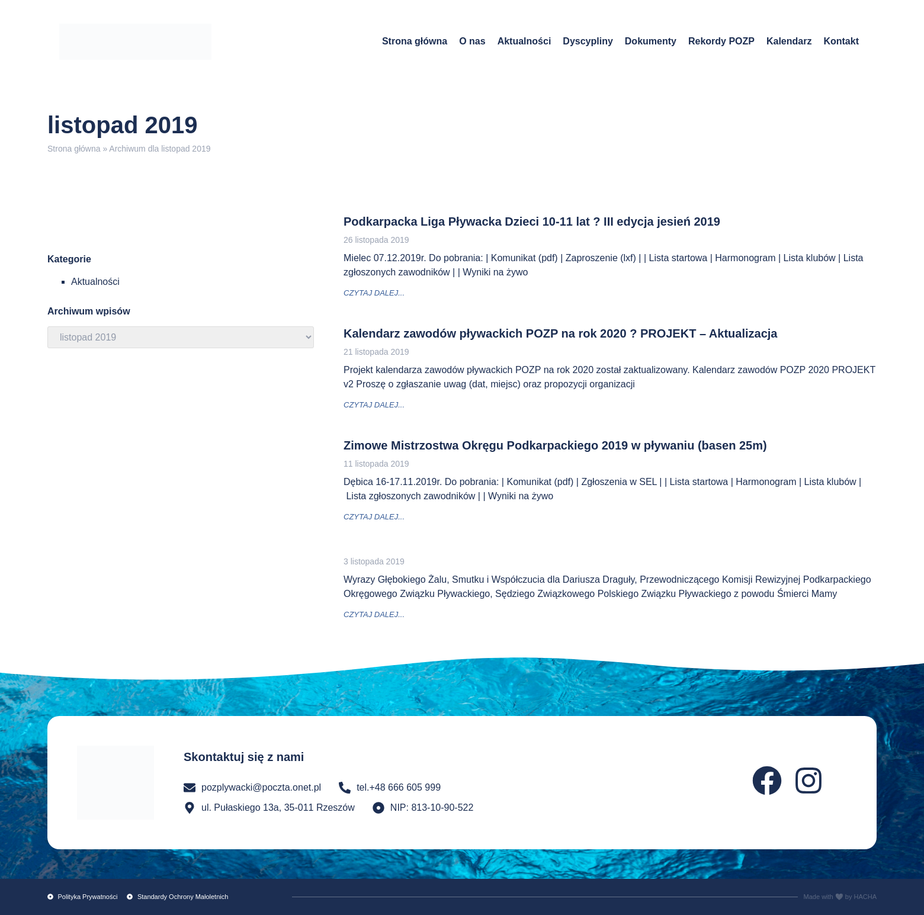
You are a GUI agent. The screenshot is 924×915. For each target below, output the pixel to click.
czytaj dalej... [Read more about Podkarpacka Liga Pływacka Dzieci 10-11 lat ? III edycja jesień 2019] (374, 292)
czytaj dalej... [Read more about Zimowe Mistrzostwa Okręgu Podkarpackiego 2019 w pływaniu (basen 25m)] (374, 516)
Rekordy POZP (721, 41)
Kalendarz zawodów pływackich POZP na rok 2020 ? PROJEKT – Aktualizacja (560, 333)
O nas (472, 41)
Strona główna (414, 41)
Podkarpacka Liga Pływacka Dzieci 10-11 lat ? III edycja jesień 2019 (532, 221)
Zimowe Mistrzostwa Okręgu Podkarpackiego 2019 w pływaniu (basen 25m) (555, 445)
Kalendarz (788, 41)
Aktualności (524, 41)
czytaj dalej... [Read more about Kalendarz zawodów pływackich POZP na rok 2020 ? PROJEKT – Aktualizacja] (374, 404)
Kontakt (841, 41)
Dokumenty (650, 41)
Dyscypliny (587, 41)
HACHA (865, 896)
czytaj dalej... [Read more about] (374, 614)
